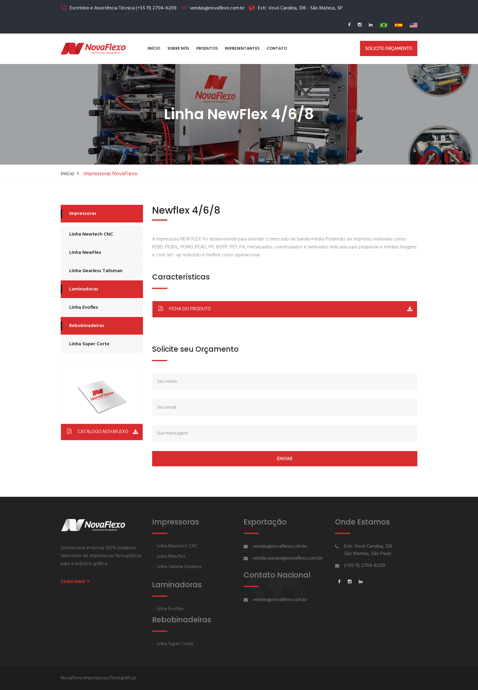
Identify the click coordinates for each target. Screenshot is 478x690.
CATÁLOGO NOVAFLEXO (97, 431)
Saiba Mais (75, 581)
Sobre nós (178, 48)
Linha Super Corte (89, 344)
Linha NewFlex (85, 253)
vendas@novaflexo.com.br (280, 546)
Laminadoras (83, 289)
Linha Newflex (171, 556)
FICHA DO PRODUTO (184, 308)
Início (154, 48)
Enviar (284, 458)
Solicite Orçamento (388, 48)
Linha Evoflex (83, 307)
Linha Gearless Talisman (96, 271)
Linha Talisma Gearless (179, 567)
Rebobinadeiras (86, 326)
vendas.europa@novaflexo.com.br (288, 558)
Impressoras (82, 214)
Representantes (242, 48)
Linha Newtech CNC (91, 234)
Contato (277, 48)
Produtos (207, 48)
